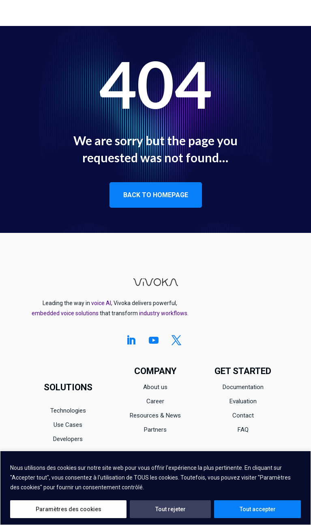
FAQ (243, 429)
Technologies (68, 410)
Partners (155, 429)
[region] (155, 488)
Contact (243, 415)
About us (155, 387)
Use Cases (68, 424)
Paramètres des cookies (68, 509)
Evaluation (243, 401)
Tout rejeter (170, 509)
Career (155, 401)
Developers (68, 439)
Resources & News (155, 415)
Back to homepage (155, 195)
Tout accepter (258, 509)
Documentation (243, 387)
